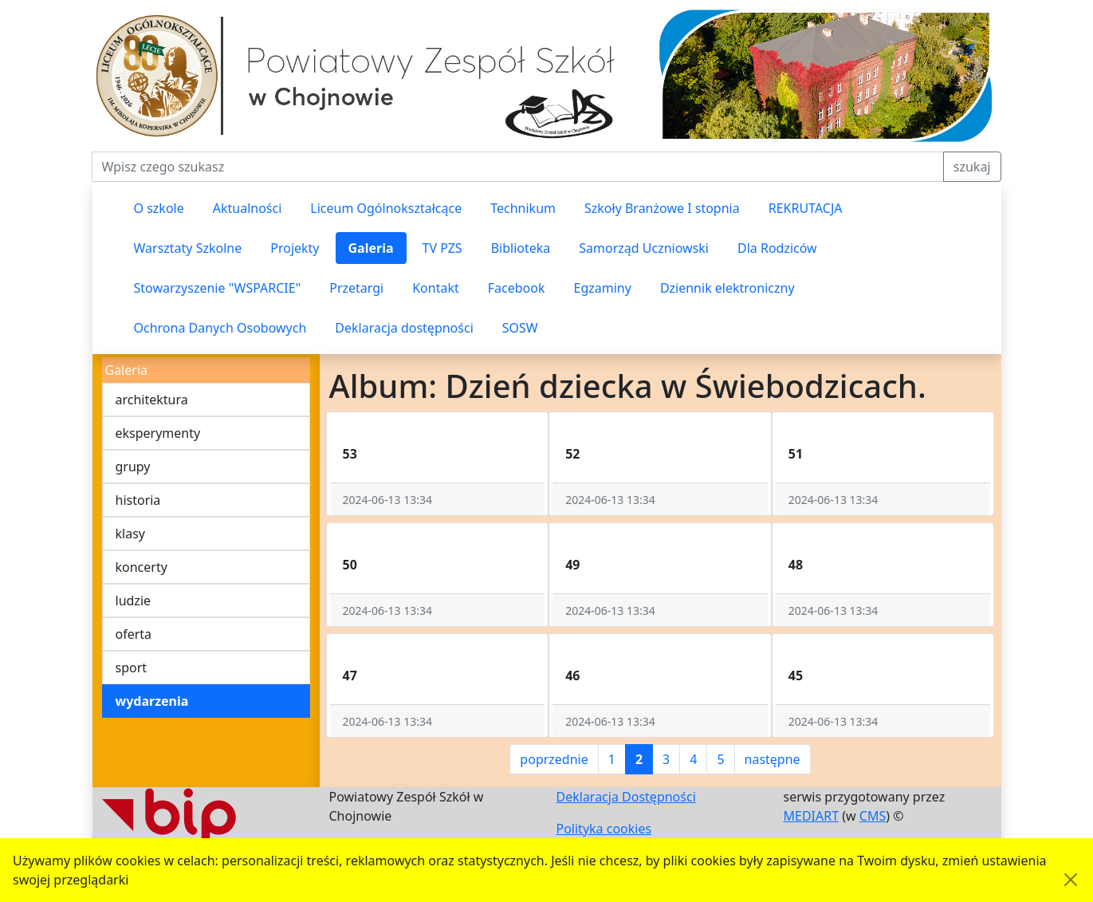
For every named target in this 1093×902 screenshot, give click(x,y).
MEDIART (811, 816)
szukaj (972, 166)
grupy (133, 466)
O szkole (159, 208)
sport (131, 667)
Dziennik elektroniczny (727, 288)
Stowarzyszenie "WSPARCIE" (217, 288)
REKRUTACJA (806, 208)
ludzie (133, 600)
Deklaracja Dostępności (626, 796)
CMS (872, 816)
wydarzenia (152, 701)
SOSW (520, 328)
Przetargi (356, 288)
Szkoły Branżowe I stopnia (662, 208)
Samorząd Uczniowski (644, 248)
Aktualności (247, 208)
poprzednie (554, 759)
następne (772, 759)
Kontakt (435, 288)
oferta (134, 634)
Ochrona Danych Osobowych (220, 328)
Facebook (516, 288)
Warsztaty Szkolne (188, 248)
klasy (130, 533)
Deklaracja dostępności (404, 328)
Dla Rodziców (777, 248)
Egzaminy (602, 288)
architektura (152, 399)
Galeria (371, 248)
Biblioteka (521, 248)
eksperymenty (158, 433)
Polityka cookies (604, 828)
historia (138, 500)
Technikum (523, 208)
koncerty (141, 567)
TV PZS (442, 248)
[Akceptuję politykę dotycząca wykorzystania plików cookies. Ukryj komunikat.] (1070, 879)
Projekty (294, 248)
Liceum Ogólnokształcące (386, 208)
